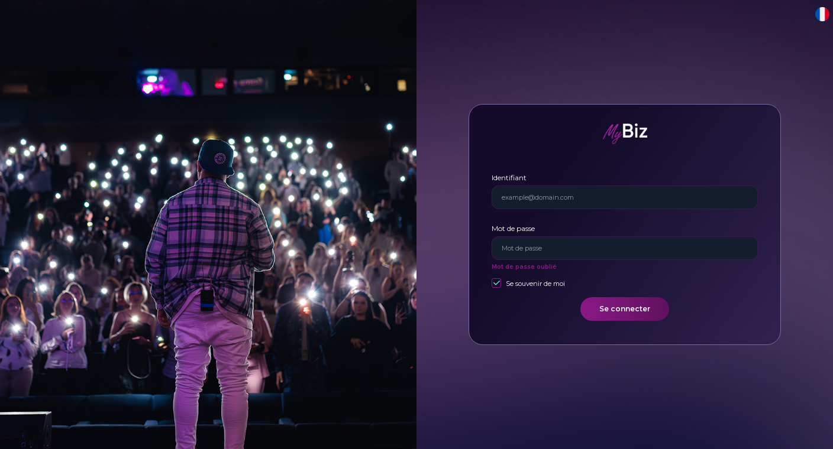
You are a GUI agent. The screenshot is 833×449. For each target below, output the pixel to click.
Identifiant (509, 177)
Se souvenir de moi (535, 283)
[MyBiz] (625, 133)
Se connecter (624, 308)
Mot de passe (513, 228)
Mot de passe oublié (524, 267)
